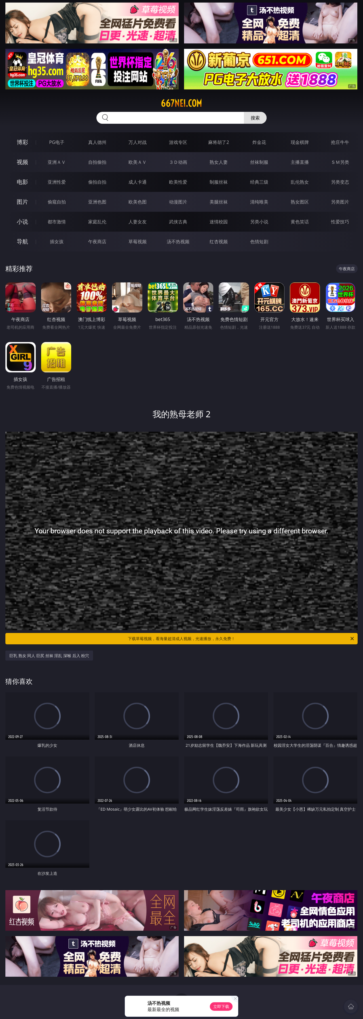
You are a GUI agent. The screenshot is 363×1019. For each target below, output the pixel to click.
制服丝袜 (219, 182)
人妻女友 (137, 222)
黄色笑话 (300, 222)
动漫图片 (178, 202)
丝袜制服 (259, 162)
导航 (22, 241)
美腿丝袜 (219, 202)
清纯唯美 (259, 202)
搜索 (255, 118)
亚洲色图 (97, 202)
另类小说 (259, 222)
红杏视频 (219, 241)
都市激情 (57, 222)
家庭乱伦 (97, 222)
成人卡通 (137, 182)
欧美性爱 (178, 182)
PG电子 (56, 142)
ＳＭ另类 (340, 162)
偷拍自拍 (97, 182)
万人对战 (137, 142)
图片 (22, 202)
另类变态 (340, 182)
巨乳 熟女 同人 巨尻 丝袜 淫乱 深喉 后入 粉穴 (49, 655)
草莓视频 (137, 241)
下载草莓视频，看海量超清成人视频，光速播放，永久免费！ (241, 638)
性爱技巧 (340, 222)
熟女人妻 (219, 162)
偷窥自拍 (57, 202)
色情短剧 (259, 241)
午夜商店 (97, 241)
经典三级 (259, 182)
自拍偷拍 (97, 162)
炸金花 (259, 142)
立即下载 (221, 1006)
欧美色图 (137, 202)
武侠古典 (178, 222)
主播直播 (300, 162)
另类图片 (340, 202)
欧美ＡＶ (137, 162)
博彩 (22, 142)
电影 (22, 182)
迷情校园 (219, 222)
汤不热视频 (178, 241)
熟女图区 (300, 202)
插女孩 (57, 241)
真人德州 (97, 142)
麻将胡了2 (218, 142)
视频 (22, 162)
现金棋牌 (300, 142)
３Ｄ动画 (178, 162)
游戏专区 (178, 142)
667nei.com (181, 103)
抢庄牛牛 (340, 142)
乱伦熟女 (300, 182)
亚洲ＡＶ (57, 162)
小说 (22, 221)
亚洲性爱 (57, 182)
